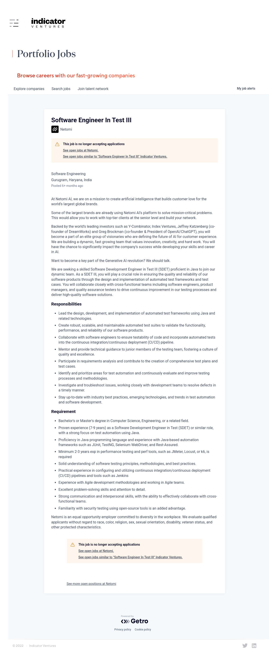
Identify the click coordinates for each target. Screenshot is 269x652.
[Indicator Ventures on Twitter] (245, 645)
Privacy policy (122, 629)
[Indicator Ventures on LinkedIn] (254, 645)
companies (29, 89)
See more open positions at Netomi (91, 584)
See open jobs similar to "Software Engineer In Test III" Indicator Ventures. (115, 156)
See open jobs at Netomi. (81, 150)
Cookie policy (143, 629)
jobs (61, 89)
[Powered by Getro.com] (134, 619)
